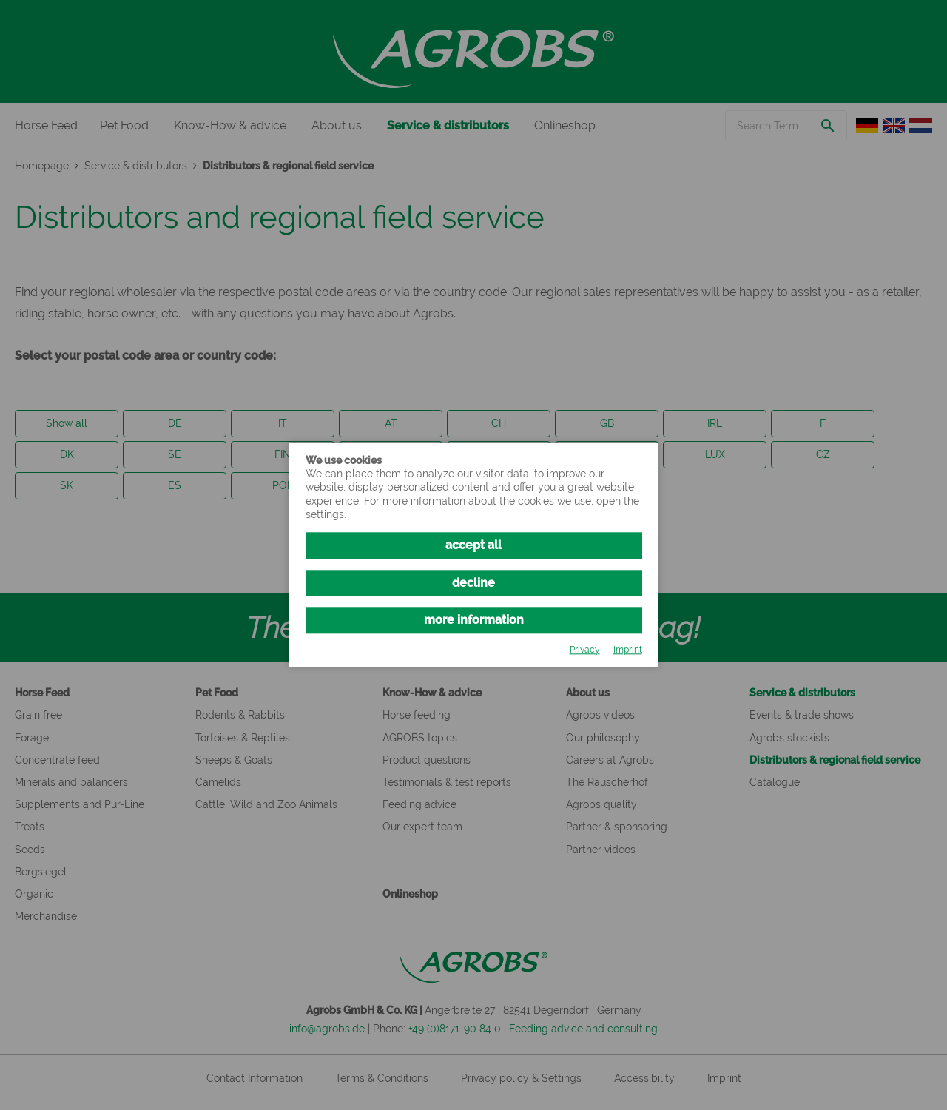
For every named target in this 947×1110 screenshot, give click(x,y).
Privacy (585, 650)
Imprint (627, 650)
